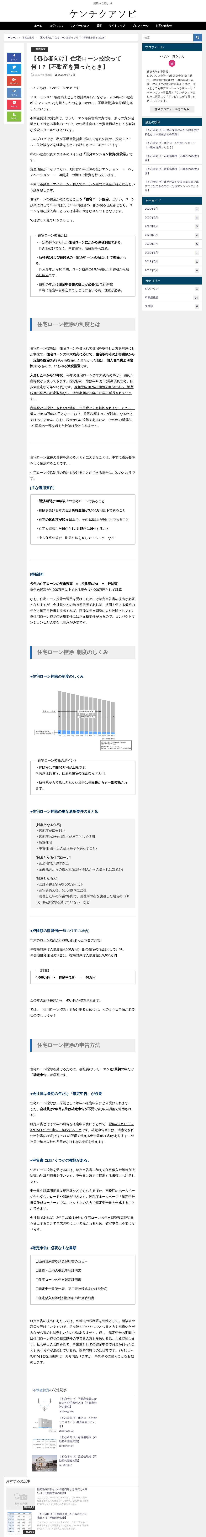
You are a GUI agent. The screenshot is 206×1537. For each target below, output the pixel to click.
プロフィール (140, 25)
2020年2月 (172, 244)
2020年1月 (172, 253)
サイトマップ (117, 25)
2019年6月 (172, 261)
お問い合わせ (164, 25)
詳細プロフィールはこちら (172, 109)
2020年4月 (172, 226)
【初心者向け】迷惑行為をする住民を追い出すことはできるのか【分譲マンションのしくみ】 (172, 185)
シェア (14, 57)
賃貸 (99, 25)
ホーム (38, 25)
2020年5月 (172, 218)
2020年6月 (172, 209)
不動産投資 (40, 49)
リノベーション (79, 25)
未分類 (172, 306)
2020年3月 (172, 235)
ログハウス (56, 25)
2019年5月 (172, 270)
